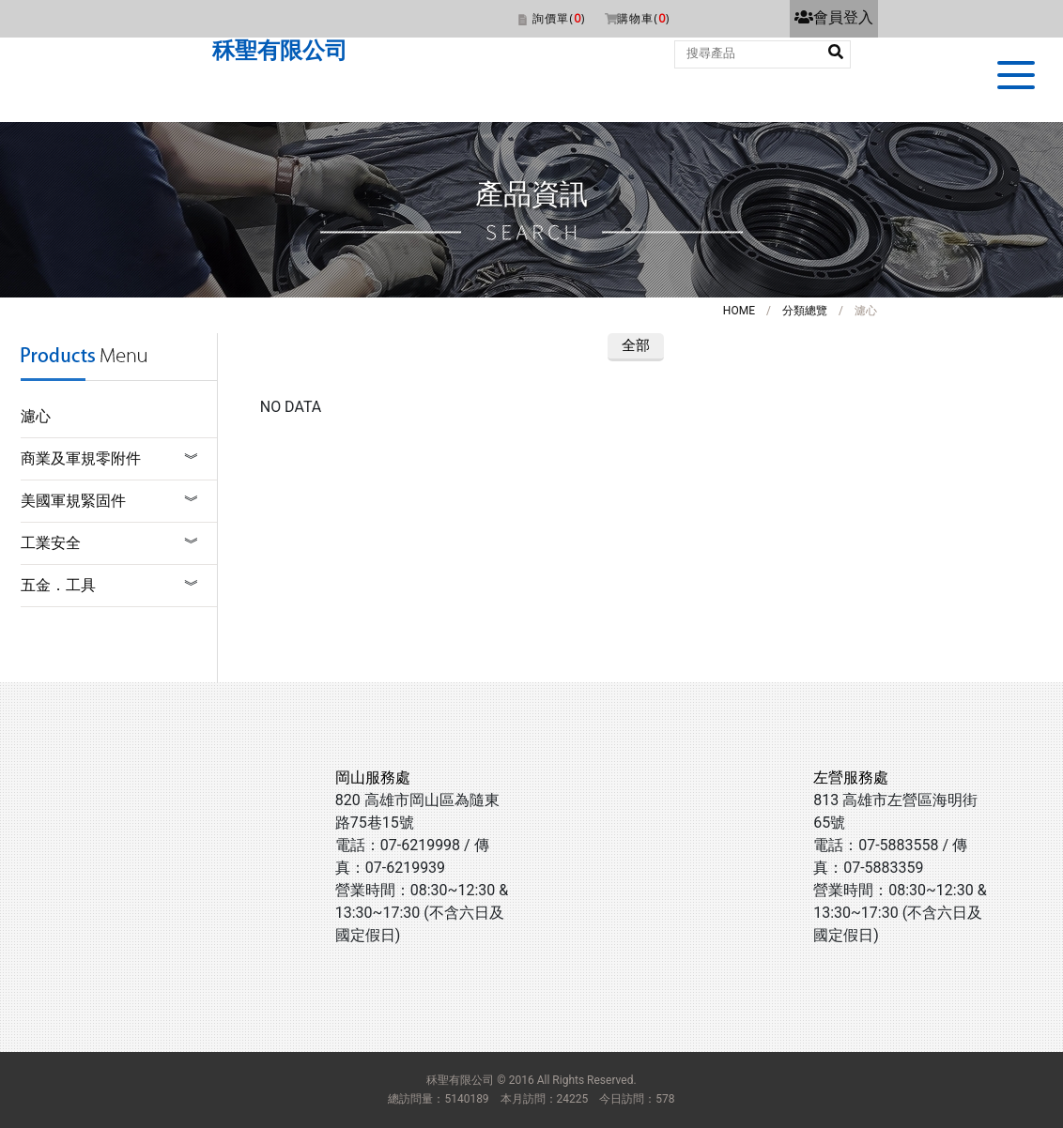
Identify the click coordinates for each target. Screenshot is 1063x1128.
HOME (739, 310)
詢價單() (558, 18)
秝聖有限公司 (279, 51)
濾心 (36, 416)
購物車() (643, 18)
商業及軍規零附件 (81, 458)
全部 (636, 345)
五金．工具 (58, 585)
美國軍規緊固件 (73, 501)
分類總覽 (804, 310)
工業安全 (51, 543)
